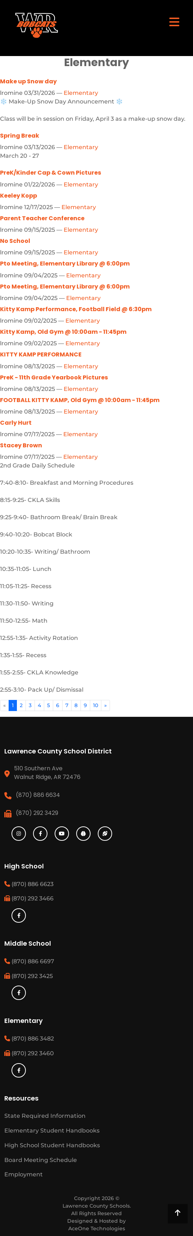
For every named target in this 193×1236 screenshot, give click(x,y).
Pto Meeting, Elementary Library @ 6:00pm (65, 263)
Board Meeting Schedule (40, 1160)
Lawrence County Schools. (97, 1206)
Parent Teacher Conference (42, 218)
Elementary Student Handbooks (52, 1130)
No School (15, 241)
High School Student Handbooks (52, 1145)
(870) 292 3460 (29, 1053)
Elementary (81, 92)
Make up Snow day (28, 81)
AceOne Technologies (96, 1228)
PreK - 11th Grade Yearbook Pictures (54, 377)
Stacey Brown (21, 445)
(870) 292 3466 (29, 898)
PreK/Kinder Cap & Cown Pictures (50, 173)
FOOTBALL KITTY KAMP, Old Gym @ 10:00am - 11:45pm (80, 400)
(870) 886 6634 (38, 795)
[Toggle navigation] (174, 21)
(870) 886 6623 (29, 884)
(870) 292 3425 (28, 976)
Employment (23, 1174)
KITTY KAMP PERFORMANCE (41, 354)
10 (95, 705)
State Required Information (45, 1115)
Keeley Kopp (18, 196)
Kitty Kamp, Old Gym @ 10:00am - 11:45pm (63, 332)
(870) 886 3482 (29, 1038)
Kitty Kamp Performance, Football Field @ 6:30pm (76, 309)
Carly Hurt (16, 423)
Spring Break (19, 136)
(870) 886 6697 (29, 961)
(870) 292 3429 (37, 813)
